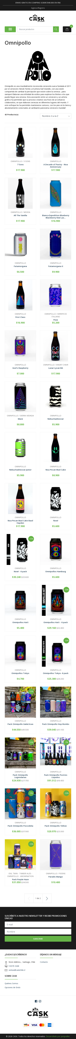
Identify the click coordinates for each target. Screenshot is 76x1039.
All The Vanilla (20, 215)
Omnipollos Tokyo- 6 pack (55, 673)
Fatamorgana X (55, 266)
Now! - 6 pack (20, 571)
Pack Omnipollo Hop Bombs (55, 724)
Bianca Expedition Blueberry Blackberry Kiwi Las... (55, 216)
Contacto (44, 962)
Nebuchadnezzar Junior (20, 469)
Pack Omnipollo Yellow (56, 825)
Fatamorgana (20, 266)
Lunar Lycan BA (55, 368)
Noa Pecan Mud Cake (56, 469)
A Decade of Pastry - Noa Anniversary (55, 165)
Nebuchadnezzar (56, 418)
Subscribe (38, 939)
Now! (55, 520)
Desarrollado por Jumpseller (58, 1036)
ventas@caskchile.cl (17, 970)
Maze (20, 418)
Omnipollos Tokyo (20, 673)
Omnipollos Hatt (20, 622)
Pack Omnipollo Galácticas (20, 724)
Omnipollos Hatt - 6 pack (55, 622)
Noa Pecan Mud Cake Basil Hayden (20, 521)
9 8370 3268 (14, 966)
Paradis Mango (55, 876)
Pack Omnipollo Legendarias (20, 776)
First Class (20, 317)
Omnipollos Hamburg (55, 571)
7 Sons (20, 164)
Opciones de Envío (12, 987)
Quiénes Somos (11, 983)
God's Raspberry (20, 368)
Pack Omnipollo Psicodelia (20, 825)
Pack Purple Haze (20, 879)
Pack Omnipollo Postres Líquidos (55, 776)
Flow (55, 319)
